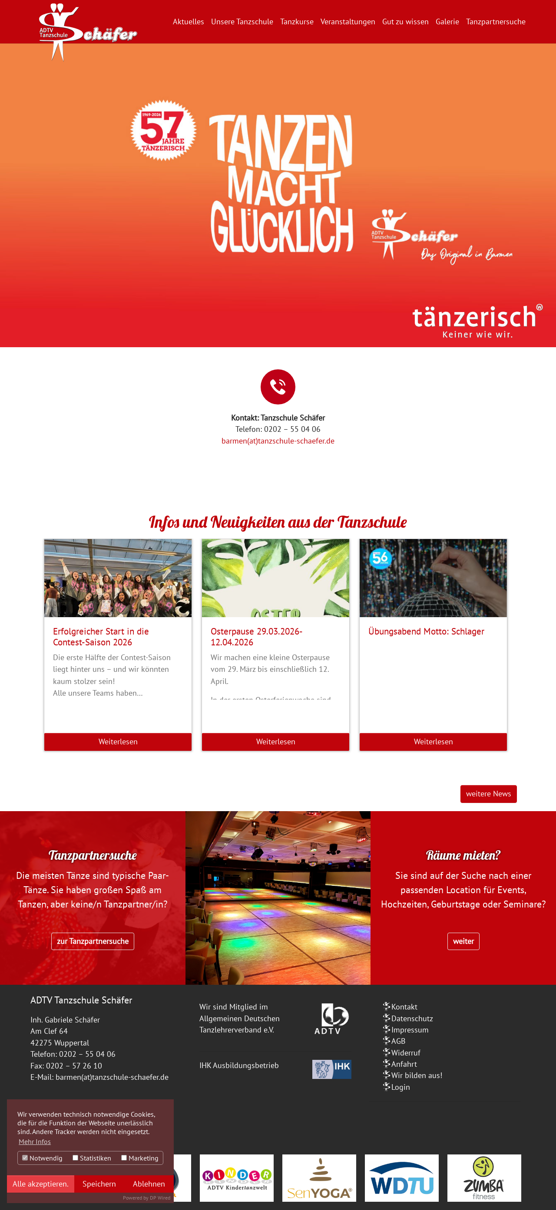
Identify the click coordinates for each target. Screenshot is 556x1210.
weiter (463, 941)
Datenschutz (412, 1018)
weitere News (488, 794)
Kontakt (404, 1007)
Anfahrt (404, 1064)
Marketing (140, 1158)
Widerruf (405, 1053)
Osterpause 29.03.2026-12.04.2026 (257, 636)
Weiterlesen (118, 741)
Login (400, 1087)
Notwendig (42, 1158)
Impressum (410, 1030)
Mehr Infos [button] (35, 1141)
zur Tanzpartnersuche (93, 941)
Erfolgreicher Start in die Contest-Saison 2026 (101, 636)
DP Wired (160, 1197)
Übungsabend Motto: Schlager (426, 631)
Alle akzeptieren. (41, 1184)
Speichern (99, 1184)
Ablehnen (149, 1184)
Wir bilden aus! (416, 1075)
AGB (398, 1041)
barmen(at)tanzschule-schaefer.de (278, 441)
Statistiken (92, 1158)
